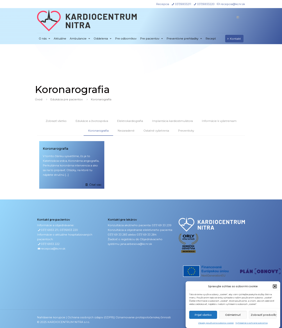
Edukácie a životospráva (92, 121)
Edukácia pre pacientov (66, 99)
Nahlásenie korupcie (51, 317)
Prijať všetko (203, 315)
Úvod (38, 99)
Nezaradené (126, 130)
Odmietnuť (233, 315)
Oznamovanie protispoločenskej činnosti (143, 317)
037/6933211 (183, 4)
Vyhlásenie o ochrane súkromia (251, 323)
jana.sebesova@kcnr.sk (136, 244)
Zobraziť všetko (56, 121)
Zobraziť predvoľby (264, 315)
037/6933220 (206, 4)
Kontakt (233, 39)
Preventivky (186, 130)
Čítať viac (95, 184)
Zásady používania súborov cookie (216, 323)
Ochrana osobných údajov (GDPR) (91, 317)
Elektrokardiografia (130, 121)
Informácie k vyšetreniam (219, 121)
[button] (275, 286)
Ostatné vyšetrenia (156, 130)
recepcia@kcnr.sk (232, 4)
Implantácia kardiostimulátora (172, 121)
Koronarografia (98, 130)
